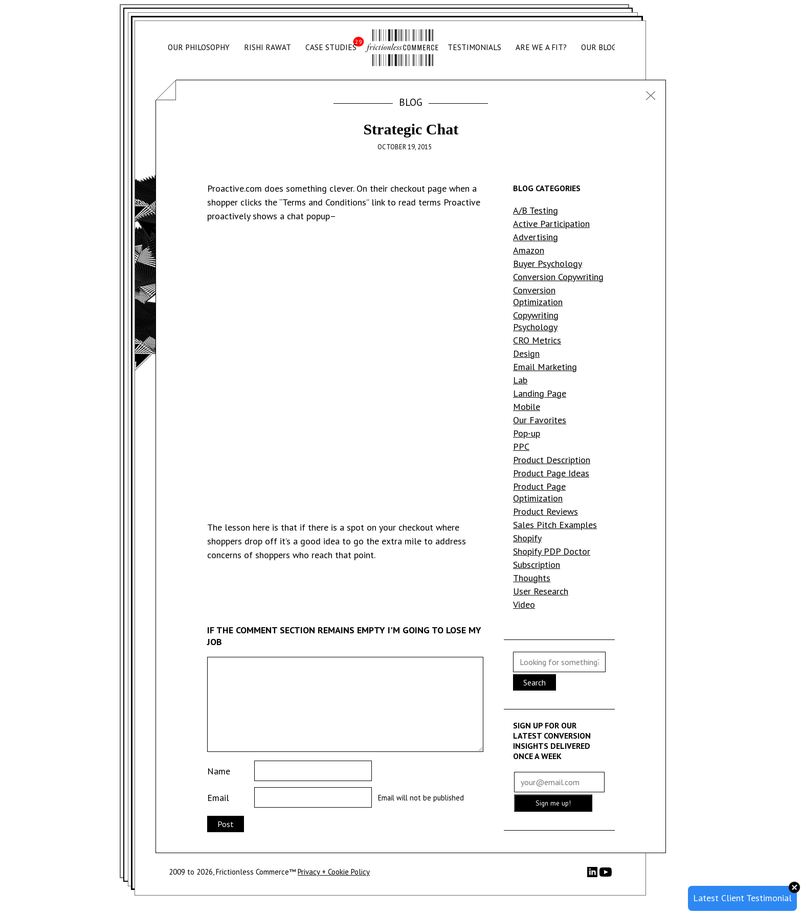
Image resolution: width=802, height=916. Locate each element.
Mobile (526, 407)
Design (526, 353)
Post (225, 824)
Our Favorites (539, 420)
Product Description (551, 460)
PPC (521, 446)
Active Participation (551, 224)
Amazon (528, 250)
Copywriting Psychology (536, 321)
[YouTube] (605, 875)
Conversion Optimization (538, 296)
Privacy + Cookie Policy (334, 872)
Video (524, 604)
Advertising (535, 237)
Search (534, 682)
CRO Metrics (537, 340)
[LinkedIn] (593, 874)
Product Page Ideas (551, 473)
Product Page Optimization (539, 492)
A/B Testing (535, 210)
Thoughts (531, 578)
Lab (520, 380)
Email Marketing (545, 367)
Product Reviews (545, 511)
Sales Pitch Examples (555, 525)
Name (218, 771)
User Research (540, 591)
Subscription (536, 564)
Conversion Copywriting (558, 277)
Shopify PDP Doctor (551, 551)
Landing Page (539, 393)
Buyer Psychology (547, 263)
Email (218, 798)
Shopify (527, 538)
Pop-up (526, 433)
